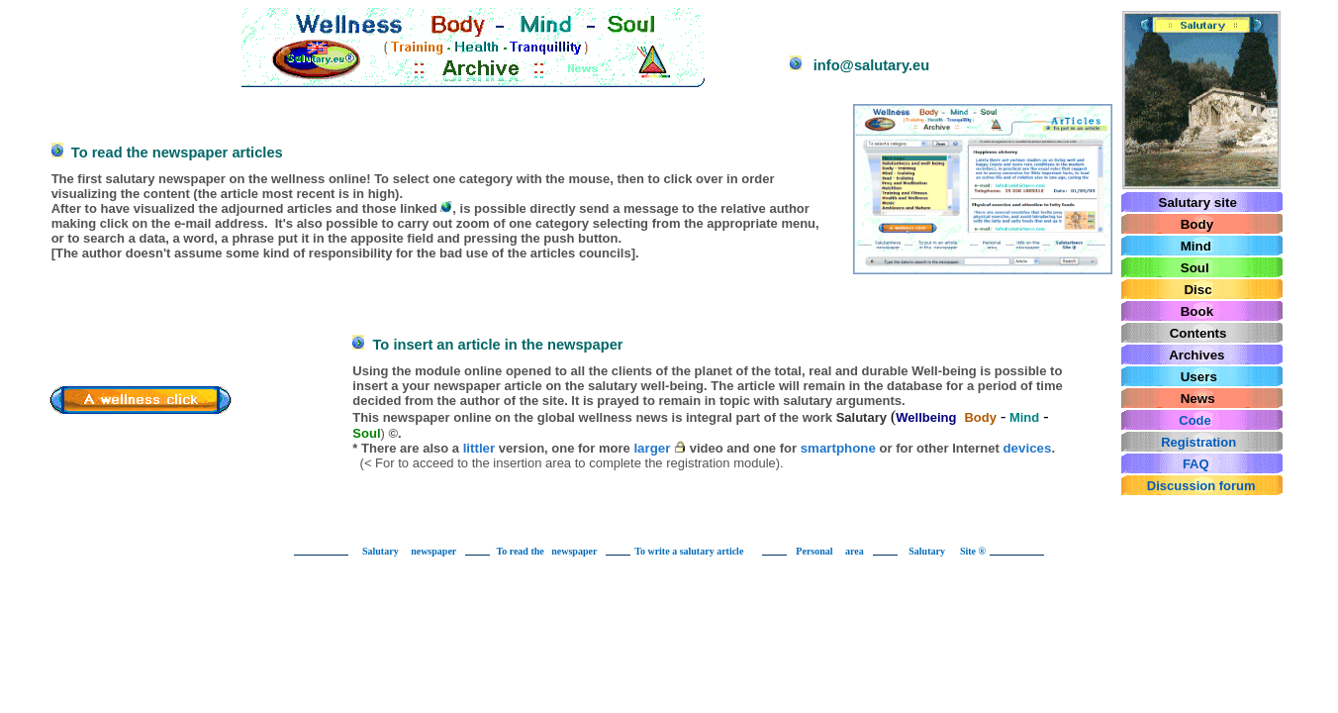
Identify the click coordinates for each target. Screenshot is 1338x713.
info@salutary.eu (817, 63)
